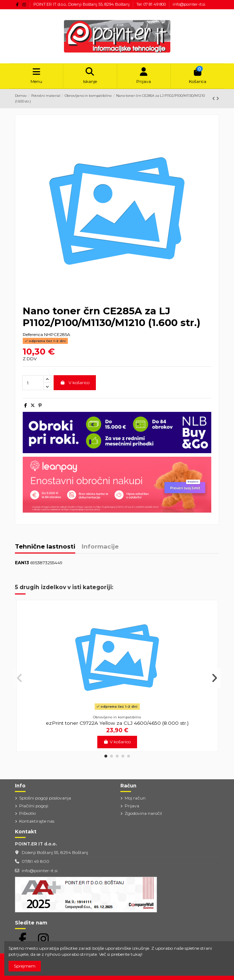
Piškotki (27, 813)
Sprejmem (25, 966)
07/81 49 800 (35, 861)
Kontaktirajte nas (36, 821)
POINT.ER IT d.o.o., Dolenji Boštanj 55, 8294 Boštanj (82, 4)
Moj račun (135, 798)
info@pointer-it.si (189, 4)
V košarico (74, 382)
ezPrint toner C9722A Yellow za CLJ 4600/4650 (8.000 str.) (117, 723)
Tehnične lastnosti (45, 547)
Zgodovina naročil (143, 813)
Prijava (132, 805)
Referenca (33, 334)
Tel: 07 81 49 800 (151, 4)
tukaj (136, 954)
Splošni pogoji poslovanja (45, 798)
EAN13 (22, 562)
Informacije (100, 547)
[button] (105, 756)
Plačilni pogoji (33, 805)
